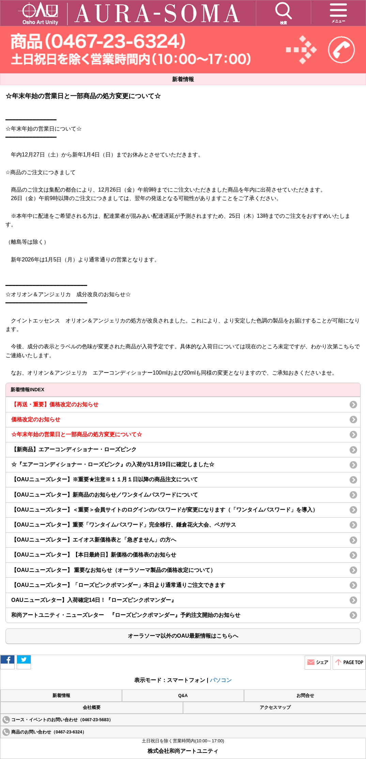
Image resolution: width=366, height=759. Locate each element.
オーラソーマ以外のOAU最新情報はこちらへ (183, 636)
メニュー (338, 12)
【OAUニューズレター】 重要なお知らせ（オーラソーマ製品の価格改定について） (113, 570)
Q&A (183, 695)
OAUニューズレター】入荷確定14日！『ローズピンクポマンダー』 (94, 600)
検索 (283, 13)
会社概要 (92, 707)
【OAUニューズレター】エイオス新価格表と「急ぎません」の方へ (93, 540)
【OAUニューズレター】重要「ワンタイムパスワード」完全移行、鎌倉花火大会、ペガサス (123, 525)
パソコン (221, 680)
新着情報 (61, 695)
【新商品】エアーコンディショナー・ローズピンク (74, 449)
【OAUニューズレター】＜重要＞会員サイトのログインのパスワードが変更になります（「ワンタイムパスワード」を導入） (164, 510)
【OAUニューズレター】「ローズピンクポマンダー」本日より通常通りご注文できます (118, 585)
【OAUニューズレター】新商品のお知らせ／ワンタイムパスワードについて (104, 495)
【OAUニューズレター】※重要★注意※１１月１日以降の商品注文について (104, 479)
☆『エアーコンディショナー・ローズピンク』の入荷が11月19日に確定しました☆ (115, 464)
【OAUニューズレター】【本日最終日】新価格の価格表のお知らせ (93, 555)
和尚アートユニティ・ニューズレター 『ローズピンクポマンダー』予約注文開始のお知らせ (125, 615)
